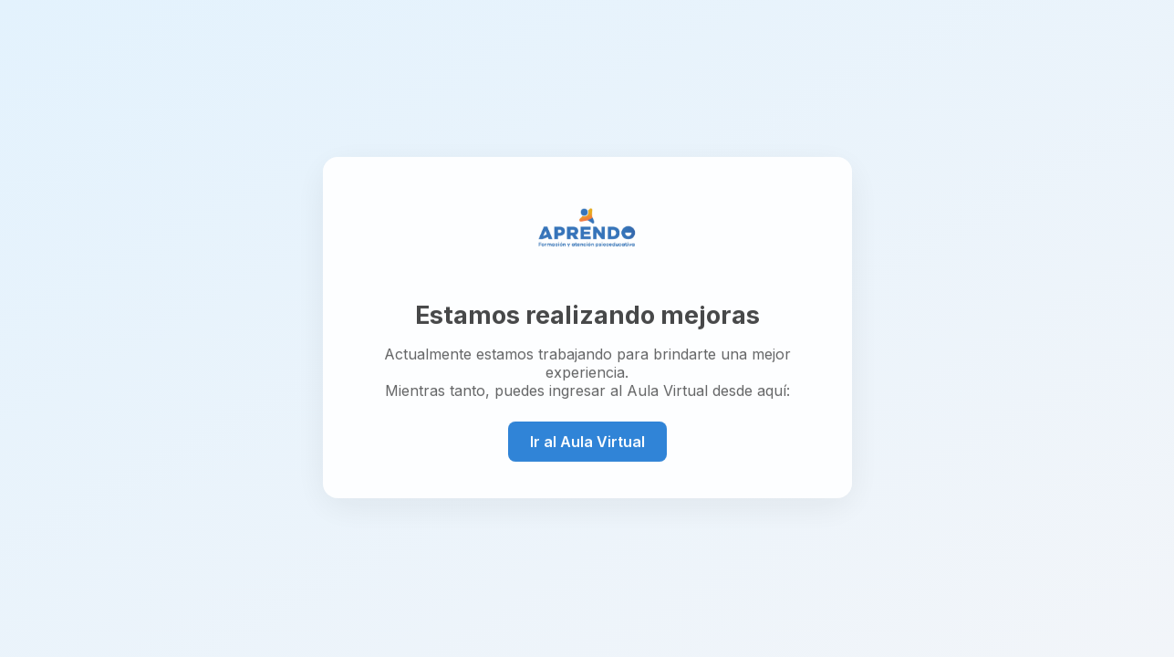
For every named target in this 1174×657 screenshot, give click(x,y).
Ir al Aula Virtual (587, 441)
